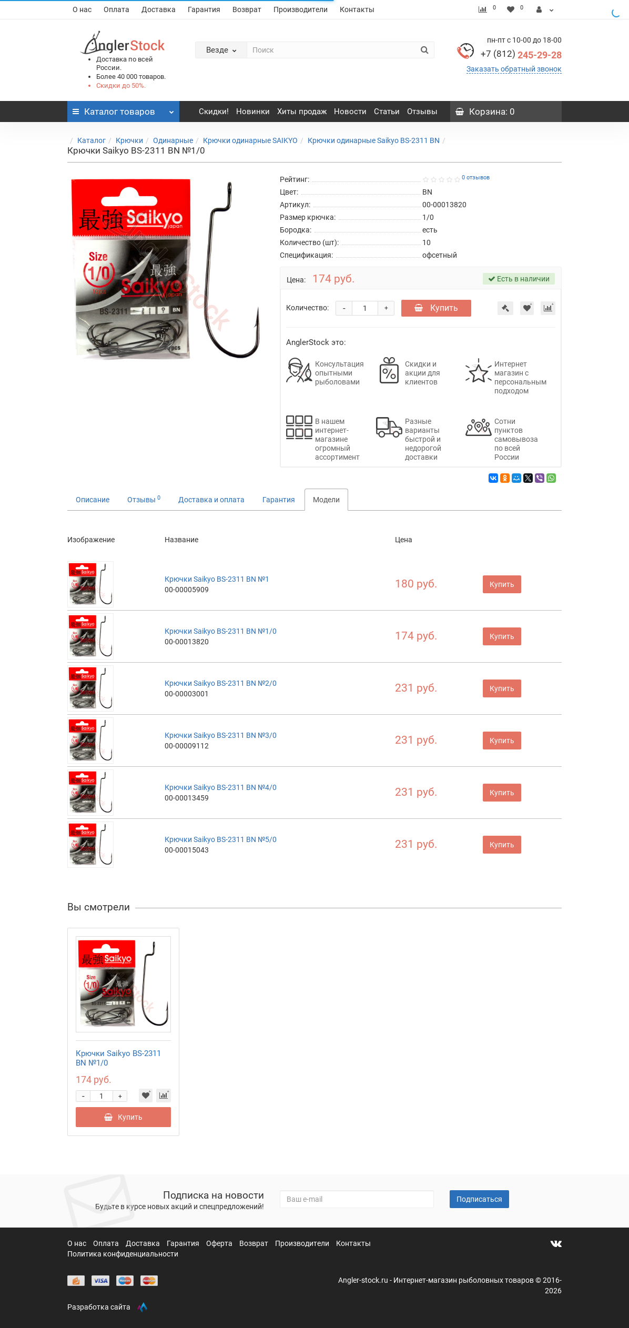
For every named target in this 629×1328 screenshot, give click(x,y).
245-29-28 (521, 54)
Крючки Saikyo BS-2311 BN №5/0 (221, 839)
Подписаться (479, 1199)
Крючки (129, 140)
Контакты (357, 9)
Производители (300, 9)
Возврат (246, 9)
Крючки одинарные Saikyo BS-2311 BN (374, 140)
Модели (326, 499)
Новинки (253, 111)
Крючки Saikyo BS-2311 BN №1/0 (221, 631)
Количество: (307, 307)
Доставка (158, 9)
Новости (350, 111)
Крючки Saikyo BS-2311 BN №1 (217, 579)
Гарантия (204, 9)
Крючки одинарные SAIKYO (250, 140)
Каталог (91, 140)
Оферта (220, 1243)
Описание (92, 499)
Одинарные (173, 140)
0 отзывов (476, 177)
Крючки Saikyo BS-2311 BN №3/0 (221, 735)
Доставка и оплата (211, 499)
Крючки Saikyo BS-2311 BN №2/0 (221, 683)
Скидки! (214, 111)
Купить (436, 308)
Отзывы (422, 111)
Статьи (387, 111)
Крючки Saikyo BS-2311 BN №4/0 (221, 787)
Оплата (116, 9)
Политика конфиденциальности (122, 1254)
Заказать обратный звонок (514, 69)
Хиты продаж (302, 111)
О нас (82, 9)
